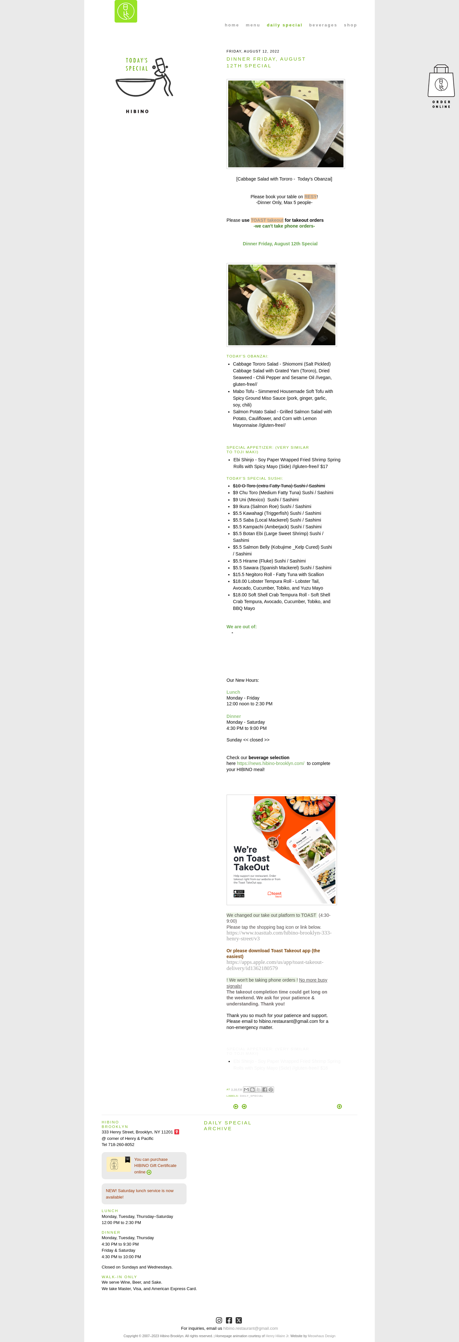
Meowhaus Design (321, 1336)
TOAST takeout (267, 220)
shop (350, 25)
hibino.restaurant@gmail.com (250, 1328)
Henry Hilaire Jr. (278, 1336)
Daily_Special (251, 1095)
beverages (323, 25)
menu (253, 25)
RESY (310, 196)
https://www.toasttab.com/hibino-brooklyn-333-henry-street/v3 (279, 936)
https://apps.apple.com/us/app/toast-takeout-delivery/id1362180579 (275, 965)
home (232, 25)
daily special (285, 25)
